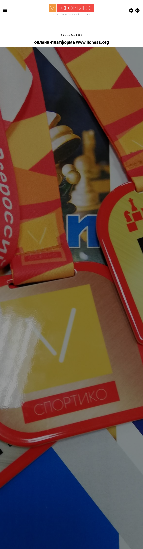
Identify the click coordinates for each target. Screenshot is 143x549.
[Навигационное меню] (5, 10)
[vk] (131, 12)
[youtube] (137, 12)
